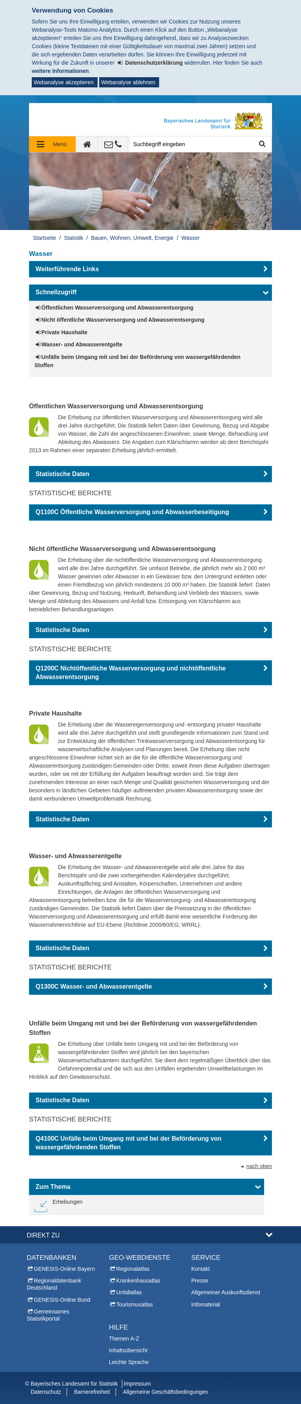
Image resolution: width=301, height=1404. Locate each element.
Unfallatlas (129, 1292)
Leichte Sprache (129, 1362)
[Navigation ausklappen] (52, 144)
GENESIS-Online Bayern (64, 1269)
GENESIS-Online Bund (62, 1300)
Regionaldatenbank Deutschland (54, 1284)
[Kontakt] (113, 144)
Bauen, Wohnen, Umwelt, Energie (132, 238)
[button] (150, 269)
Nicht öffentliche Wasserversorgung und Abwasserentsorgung (123, 320)
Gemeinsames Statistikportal (48, 1315)
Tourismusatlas (134, 1304)
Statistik (73, 238)
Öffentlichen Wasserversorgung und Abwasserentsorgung (118, 307)
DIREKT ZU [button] (43, 1235)
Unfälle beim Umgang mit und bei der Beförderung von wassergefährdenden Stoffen (137, 361)
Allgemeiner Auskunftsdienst (225, 1292)
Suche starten (261, 144)
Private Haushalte (65, 332)
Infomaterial (205, 1304)
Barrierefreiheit (92, 1392)
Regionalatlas (133, 1269)
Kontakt (200, 1269)
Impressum (137, 1383)
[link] (58, 1205)
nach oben (259, 1166)
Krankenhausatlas (138, 1280)
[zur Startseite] (87, 144)
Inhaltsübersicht (128, 1350)
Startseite (44, 238)
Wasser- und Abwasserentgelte (82, 344)
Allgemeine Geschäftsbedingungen (165, 1392)
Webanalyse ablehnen (128, 82)
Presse (200, 1280)
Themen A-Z (124, 1338)
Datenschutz (46, 1392)
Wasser (190, 238)
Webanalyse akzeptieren (64, 82)
